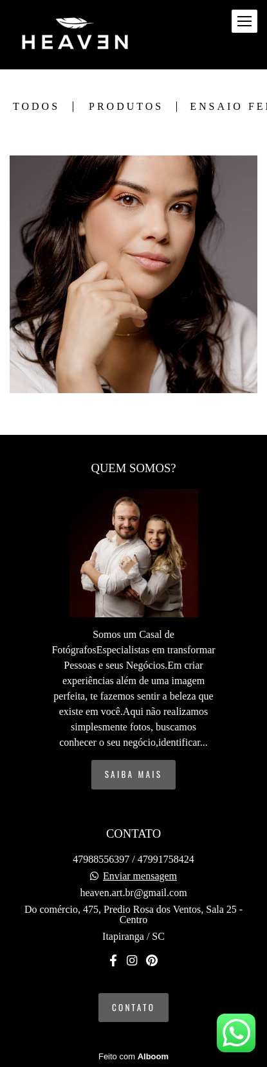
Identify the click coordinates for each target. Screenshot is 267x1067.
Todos (36, 106)
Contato (133, 1007)
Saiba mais (134, 774)
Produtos (126, 106)
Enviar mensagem (140, 876)
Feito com (133, 1056)
